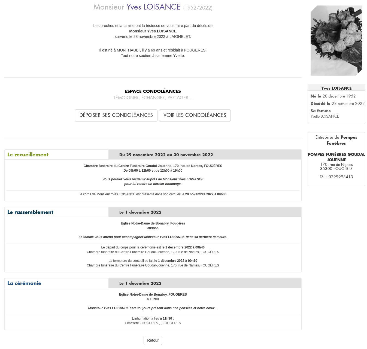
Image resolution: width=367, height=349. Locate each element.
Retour (153, 340)
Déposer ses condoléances (116, 115)
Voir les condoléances (194, 115)
